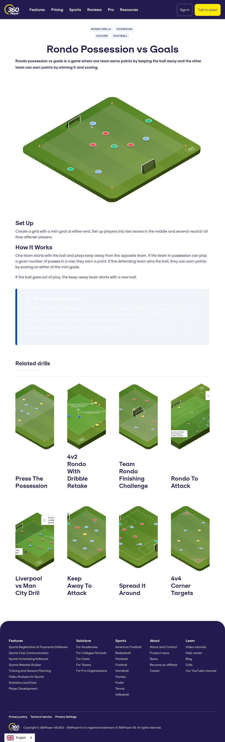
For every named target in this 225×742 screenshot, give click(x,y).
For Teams (83, 665)
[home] (12, 9)
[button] (37, 10)
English (16, 737)
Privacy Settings (65, 716)
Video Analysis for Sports (26, 677)
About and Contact (163, 647)
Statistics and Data (22, 683)
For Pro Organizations (91, 671)
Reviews (94, 9)
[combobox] (19, 737)
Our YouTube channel (201, 671)
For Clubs (83, 659)
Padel (119, 683)
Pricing (57, 9)
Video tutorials (196, 647)
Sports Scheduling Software (28, 659)
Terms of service (41, 716)
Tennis (119, 689)
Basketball (123, 653)
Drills (189, 665)
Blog (189, 659)
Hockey (120, 677)
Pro (111, 9)
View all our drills (29, 370)
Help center (194, 653)
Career (155, 671)
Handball (122, 671)
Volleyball (122, 694)
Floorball (121, 659)
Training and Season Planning (30, 671)
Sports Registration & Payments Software (38, 647)
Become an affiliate (163, 665)
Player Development (23, 689)
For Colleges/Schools (91, 653)
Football (121, 665)
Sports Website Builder (25, 665)
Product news (159, 653)
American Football (128, 647)
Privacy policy (18, 716)
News (154, 659)
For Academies (87, 647)
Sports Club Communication (29, 653)
